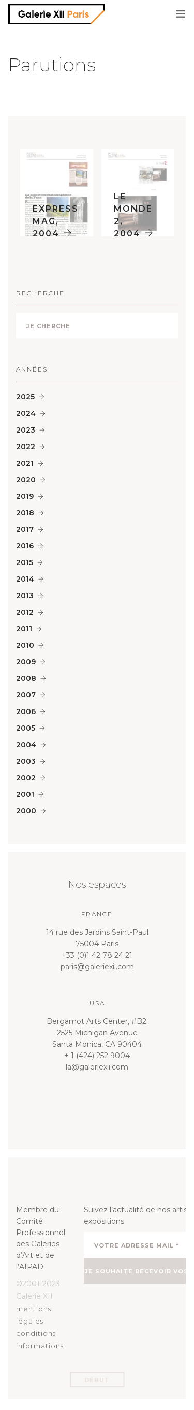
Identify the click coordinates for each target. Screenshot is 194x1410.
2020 (26, 479)
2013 (25, 595)
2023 (25, 430)
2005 (25, 728)
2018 (25, 512)
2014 (25, 579)
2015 (24, 562)
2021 (25, 463)
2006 (26, 711)
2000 (26, 810)
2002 (26, 777)
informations (40, 1346)
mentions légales (33, 1314)
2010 (25, 645)
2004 (26, 744)
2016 (25, 546)
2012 (25, 612)
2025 (25, 397)
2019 (25, 496)
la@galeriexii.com (97, 1067)
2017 (25, 529)
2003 (26, 761)
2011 (24, 628)
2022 (25, 446)
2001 (25, 794)
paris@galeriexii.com (97, 966)
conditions (36, 1333)
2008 (26, 678)
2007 (26, 695)
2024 (26, 413)
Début (97, 1380)
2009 (26, 661)
